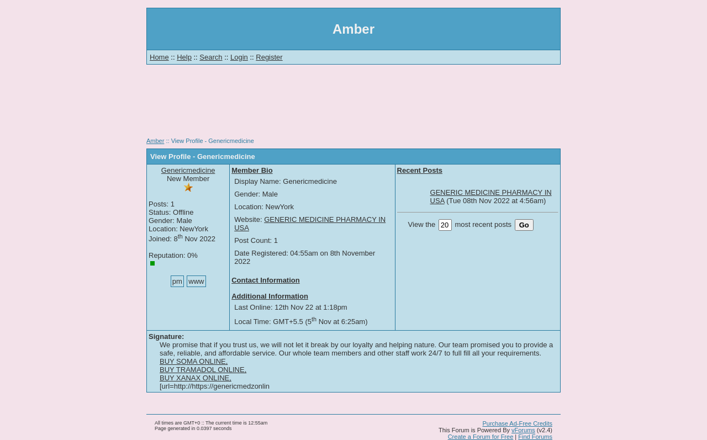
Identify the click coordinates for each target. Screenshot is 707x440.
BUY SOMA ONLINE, (194, 361)
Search (210, 57)
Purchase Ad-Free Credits (517, 423)
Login (239, 57)
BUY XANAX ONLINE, (195, 378)
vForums (523, 430)
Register (269, 57)
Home (159, 57)
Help (184, 57)
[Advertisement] (353, 105)
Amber (155, 140)
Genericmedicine (188, 170)
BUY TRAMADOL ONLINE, (203, 369)
